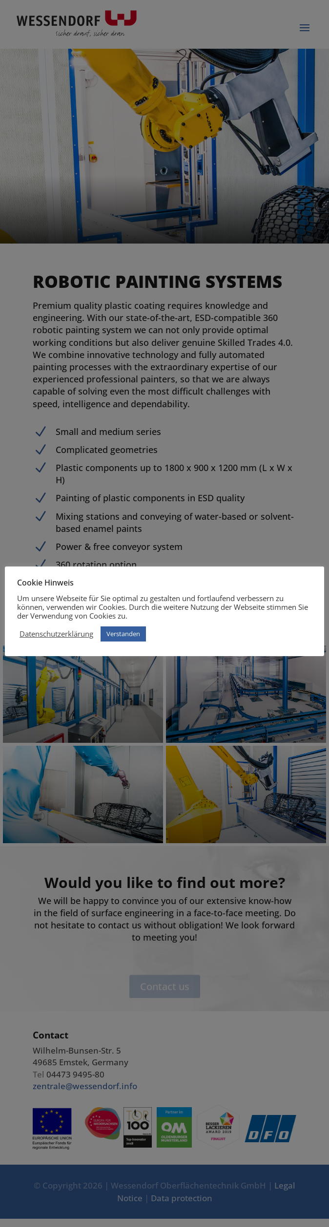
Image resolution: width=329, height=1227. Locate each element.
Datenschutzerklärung (56, 633)
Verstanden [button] (123, 633)
